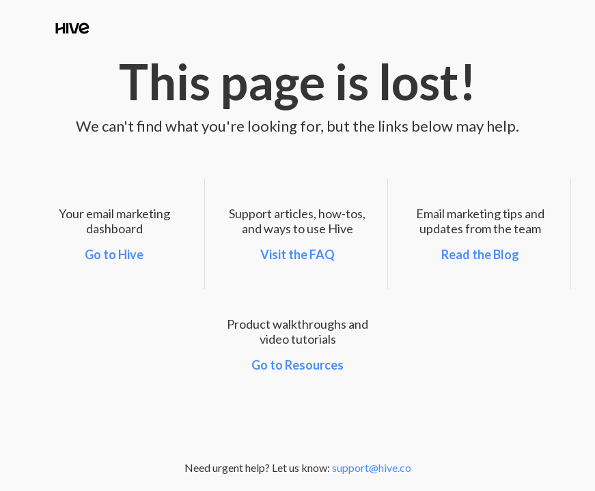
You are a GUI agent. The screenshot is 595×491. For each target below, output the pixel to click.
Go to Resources (297, 364)
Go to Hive (114, 254)
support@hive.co (371, 467)
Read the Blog (480, 254)
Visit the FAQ (297, 254)
